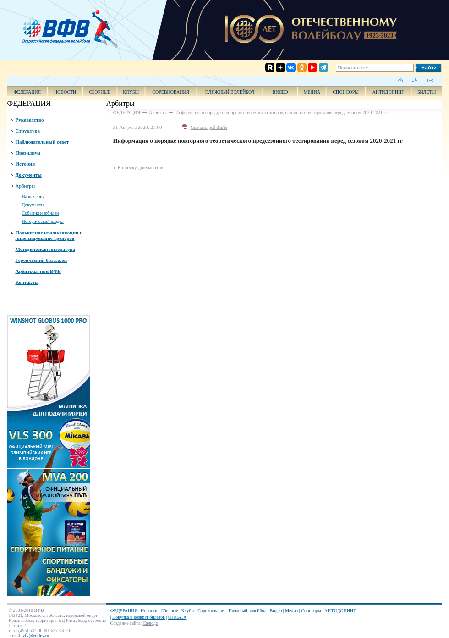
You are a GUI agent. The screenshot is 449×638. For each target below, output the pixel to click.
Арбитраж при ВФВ (38, 271)
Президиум (28, 152)
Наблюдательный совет (42, 141)
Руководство (30, 119)
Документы (29, 175)
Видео (276, 610)
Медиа (312, 91)
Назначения (33, 196)
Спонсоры (346, 91)
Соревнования (170, 91)
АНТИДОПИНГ (388, 91)
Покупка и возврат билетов (138, 617)
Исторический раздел (43, 221)
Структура (28, 130)
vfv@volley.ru (35, 635)
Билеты (426, 91)
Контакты (27, 282)
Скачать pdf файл (209, 127)
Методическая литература (45, 249)
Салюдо (150, 623)
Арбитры (25, 186)
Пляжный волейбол (230, 91)
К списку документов (141, 167)
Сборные (99, 91)
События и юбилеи (40, 213)
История (25, 163)
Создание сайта (125, 623)
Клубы (131, 91)
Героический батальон (41, 260)
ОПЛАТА (177, 617)
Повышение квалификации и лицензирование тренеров (49, 235)
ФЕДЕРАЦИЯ (27, 91)
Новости (65, 91)
